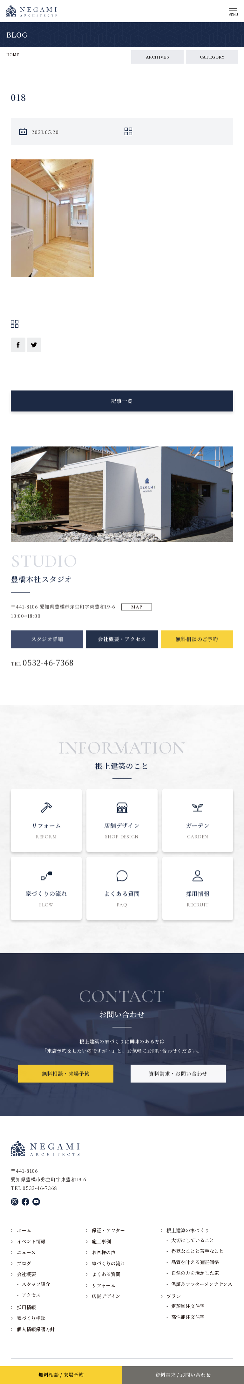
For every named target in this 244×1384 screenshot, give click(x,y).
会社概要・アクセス (122, 652)
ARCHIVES (157, 57)
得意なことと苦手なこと (197, 1251)
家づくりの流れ (108, 1263)
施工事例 (101, 1241)
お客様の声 (104, 1252)
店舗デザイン (106, 1296)
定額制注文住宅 (188, 1306)
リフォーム (103, 1285)
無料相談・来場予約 (66, 1082)
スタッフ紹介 (36, 1284)
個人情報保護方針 (36, 1329)
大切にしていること (192, 1240)
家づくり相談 (31, 1318)
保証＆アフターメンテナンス (201, 1284)
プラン (173, 1296)
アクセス (31, 1294)
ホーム (24, 1230)
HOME (12, 54)
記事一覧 (121, 405)
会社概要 (26, 1274)
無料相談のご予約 (197, 652)
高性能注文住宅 (188, 1316)
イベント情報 (31, 1241)
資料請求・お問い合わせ (178, 1082)
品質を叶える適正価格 (195, 1262)
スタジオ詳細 (47, 652)
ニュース (26, 1252)
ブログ (24, 1263)
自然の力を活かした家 (195, 1272)
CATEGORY (212, 57)
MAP (136, 616)
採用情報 (26, 1307)
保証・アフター (108, 1230)
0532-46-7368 (48, 675)
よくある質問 (106, 1274)
